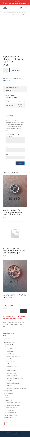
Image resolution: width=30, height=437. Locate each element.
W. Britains (7, 340)
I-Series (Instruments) (11, 407)
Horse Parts (18, 78)
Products (9, 12)
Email (7, 154)
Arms (6, 395)
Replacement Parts (16, 12)
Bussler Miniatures (9, 342)
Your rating (8, 134)
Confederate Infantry (12, 373)
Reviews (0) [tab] (8, 90)
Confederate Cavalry (12, 375)
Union (6, 347)
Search (5, 308)
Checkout (5, 422)
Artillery (8, 364)
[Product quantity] (5, 70)
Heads (7, 397)
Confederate (8, 369)
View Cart (5, 420)
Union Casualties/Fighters (13, 356)
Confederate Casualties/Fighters (15, 378)
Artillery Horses (9, 344)
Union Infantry (10, 351)
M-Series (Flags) (9, 410)
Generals (9, 359)
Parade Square (8, 390)
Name (7, 147)
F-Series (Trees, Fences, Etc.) (12, 402)
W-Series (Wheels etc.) (11, 412)
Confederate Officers (12, 370)
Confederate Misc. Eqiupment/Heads (16, 388)
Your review (9, 136)
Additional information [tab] (11, 87)
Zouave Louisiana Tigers (13, 383)
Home (4, 12)
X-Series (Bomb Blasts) (11, 415)
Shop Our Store (7, 338)
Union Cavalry (10, 354)
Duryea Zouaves (11, 361)
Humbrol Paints (8, 417)
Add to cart (15, 70)
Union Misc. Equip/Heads (13, 366)
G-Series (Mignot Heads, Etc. (12, 405)
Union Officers (10, 349)
